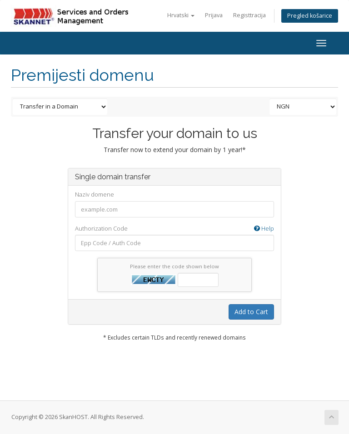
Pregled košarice (309, 16)
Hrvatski (180, 15)
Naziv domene (94, 194)
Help (264, 228)
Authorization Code (174, 228)
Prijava (214, 15)
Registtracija (249, 15)
